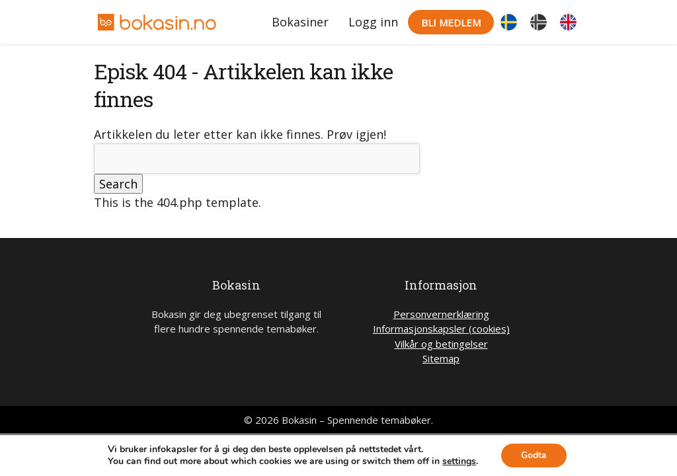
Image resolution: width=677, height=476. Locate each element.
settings (459, 461)
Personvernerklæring (441, 314)
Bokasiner (300, 22)
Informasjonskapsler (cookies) (441, 328)
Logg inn (373, 22)
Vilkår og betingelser (441, 343)
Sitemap (440, 358)
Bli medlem (451, 22)
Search (118, 184)
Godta (534, 455)
